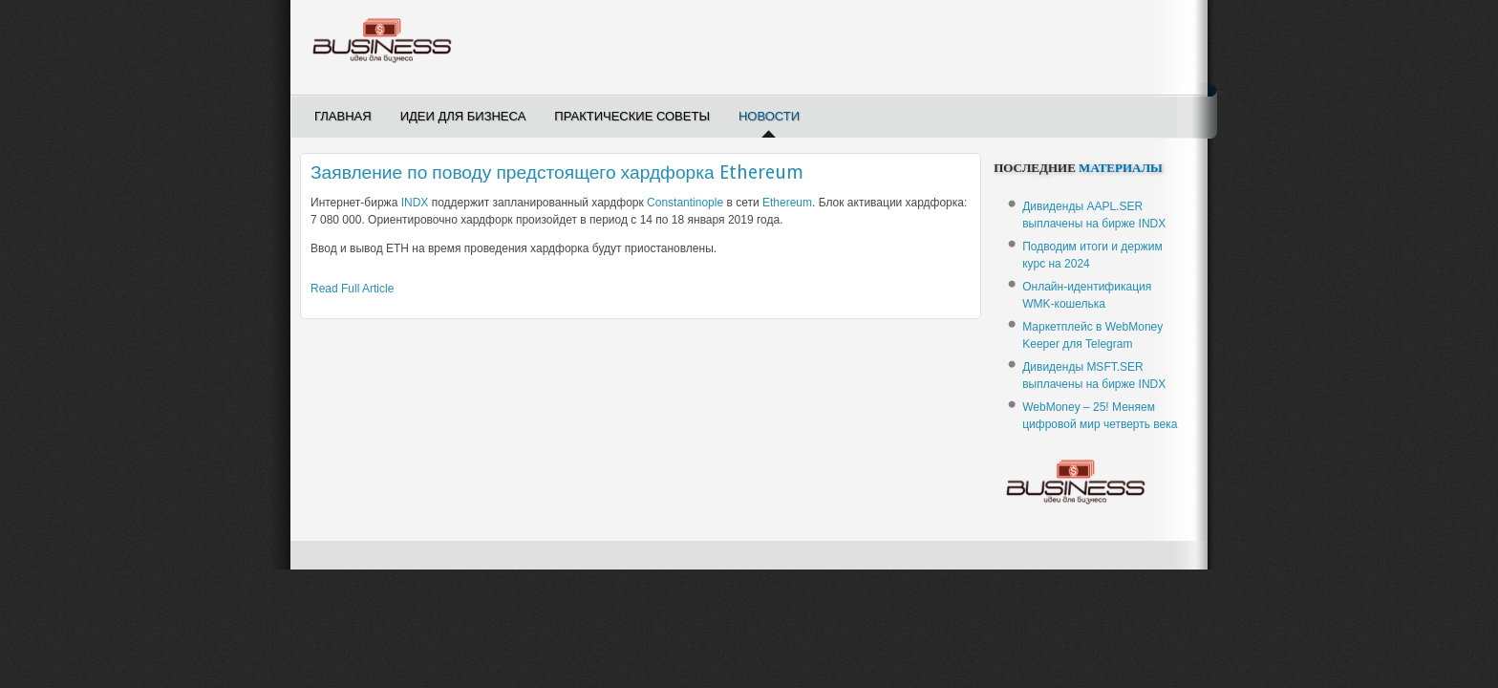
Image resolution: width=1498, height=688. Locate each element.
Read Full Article (352, 288)
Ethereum (787, 202)
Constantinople (685, 202)
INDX (415, 202)
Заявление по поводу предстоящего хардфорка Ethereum (556, 172)
